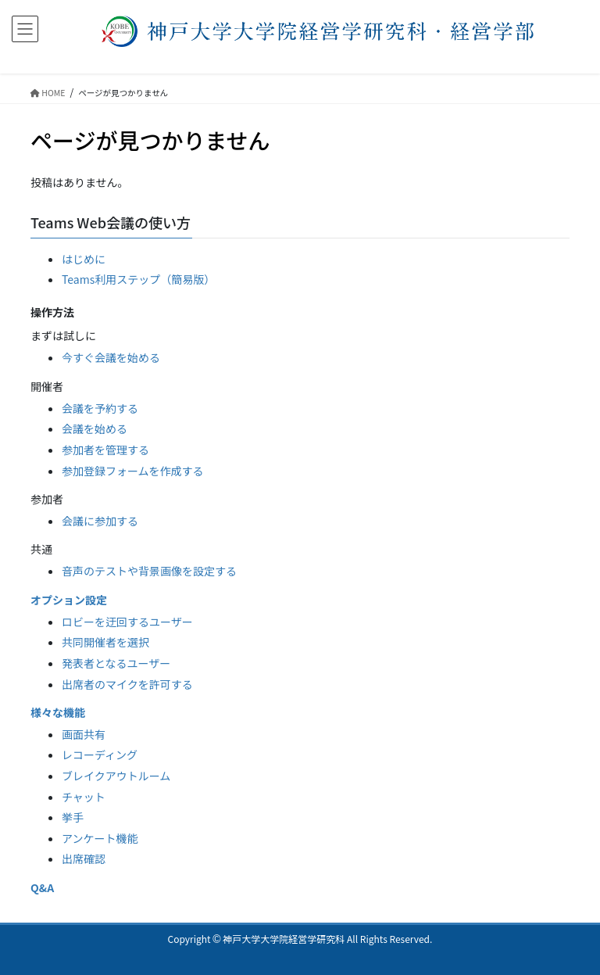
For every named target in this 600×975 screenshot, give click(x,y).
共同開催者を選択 (105, 642)
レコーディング (100, 754)
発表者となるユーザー (116, 663)
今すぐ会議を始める (111, 357)
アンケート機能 (100, 838)
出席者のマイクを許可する (127, 684)
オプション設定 (68, 600)
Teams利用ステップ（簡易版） (138, 279)
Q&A (42, 887)
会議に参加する (100, 521)
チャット (83, 797)
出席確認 (83, 858)
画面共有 (83, 734)
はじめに (83, 259)
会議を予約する (100, 408)
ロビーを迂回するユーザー (127, 621)
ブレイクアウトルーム (116, 775)
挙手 (73, 817)
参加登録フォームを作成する (133, 471)
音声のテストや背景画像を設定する (149, 571)
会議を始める (94, 428)
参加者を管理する (105, 449)
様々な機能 (57, 712)
